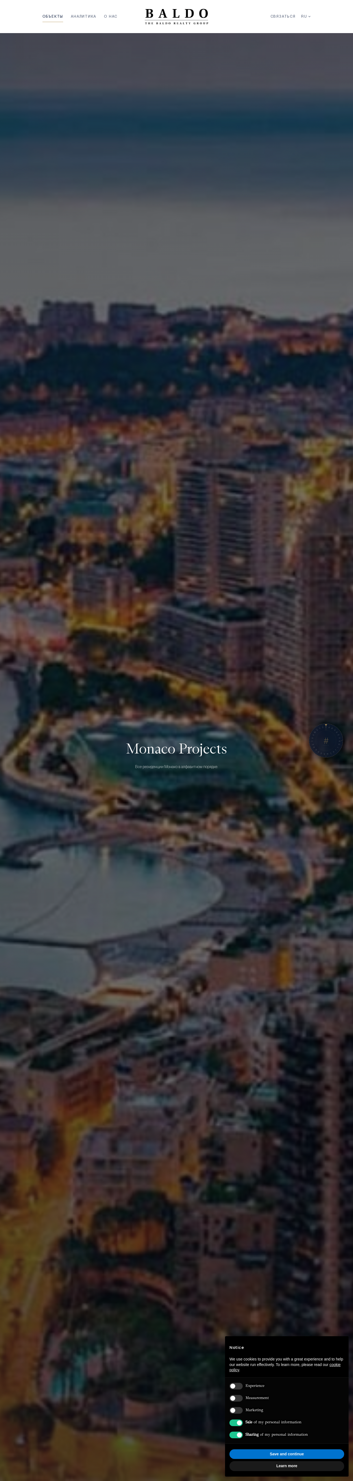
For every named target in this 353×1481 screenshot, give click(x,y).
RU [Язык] (306, 16)
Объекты (52, 16)
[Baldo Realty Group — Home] (176, 16)
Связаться (283, 16)
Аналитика (83, 16)
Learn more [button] (286, 1466)
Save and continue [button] (287, 1454)
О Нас (110, 16)
